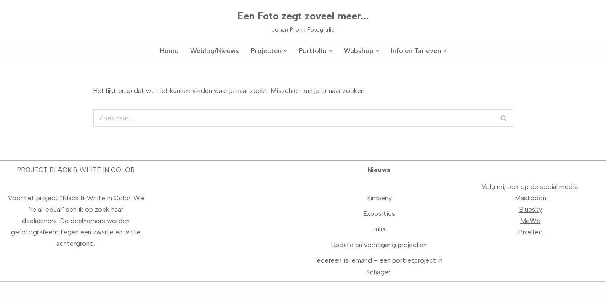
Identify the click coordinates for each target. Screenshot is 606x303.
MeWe (530, 221)
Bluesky (530, 209)
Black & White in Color (96, 198)
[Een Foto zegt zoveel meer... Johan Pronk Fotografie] (303, 21)
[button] (285, 51)
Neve (14, 292)
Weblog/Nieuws (214, 51)
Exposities (379, 214)
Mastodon (530, 198)
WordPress (116, 292)
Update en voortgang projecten (379, 245)
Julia (378, 229)
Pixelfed (530, 232)
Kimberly (379, 198)
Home (169, 51)
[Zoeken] (293, 118)
